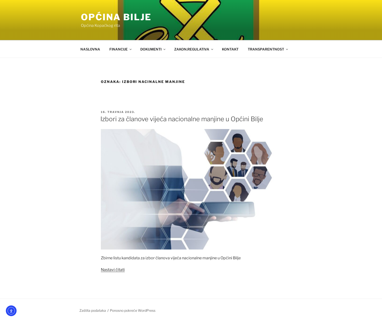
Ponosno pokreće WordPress (132, 310)
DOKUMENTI (153, 49)
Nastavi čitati (113, 269)
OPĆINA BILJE (116, 17)
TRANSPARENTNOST (268, 49)
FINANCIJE (120, 49)
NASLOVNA (90, 49)
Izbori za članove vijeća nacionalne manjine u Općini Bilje (181, 119)
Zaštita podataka (92, 310)
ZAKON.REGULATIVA (194, 49)
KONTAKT (230, 49)
